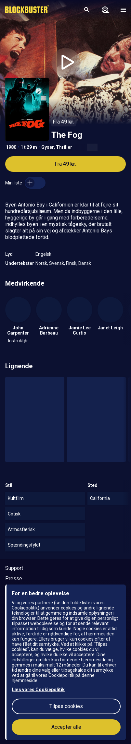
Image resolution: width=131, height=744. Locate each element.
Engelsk (43, 254)
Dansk (84, 263)
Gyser (47, 147)
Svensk (56, 263)
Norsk (41, 263)
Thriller (64, 147)
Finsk (71, 263)
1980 (11, 147)
